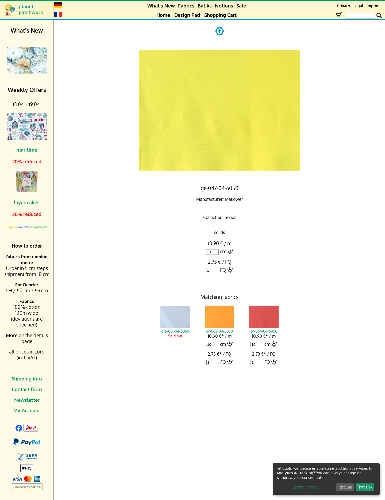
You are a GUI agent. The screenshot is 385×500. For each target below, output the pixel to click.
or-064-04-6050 (264, 328)
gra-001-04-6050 (175, 328)
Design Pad (187, 15)
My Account (26, 410)
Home (163, 15)
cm (223, 251)
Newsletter (27, 400)
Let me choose (305, 487)
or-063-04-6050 (219, 328)
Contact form (27, 389)
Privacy (343, 5)
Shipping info (26, 379)
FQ (223, 270)
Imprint (373, 5)
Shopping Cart (220, 15)
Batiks (205, 6)
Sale (241, 6)
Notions (224, 6)
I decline (344, 487)
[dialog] (326, 479)
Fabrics (186, 6)
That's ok (364, 487)
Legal (358, 5)
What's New (161, 6)
